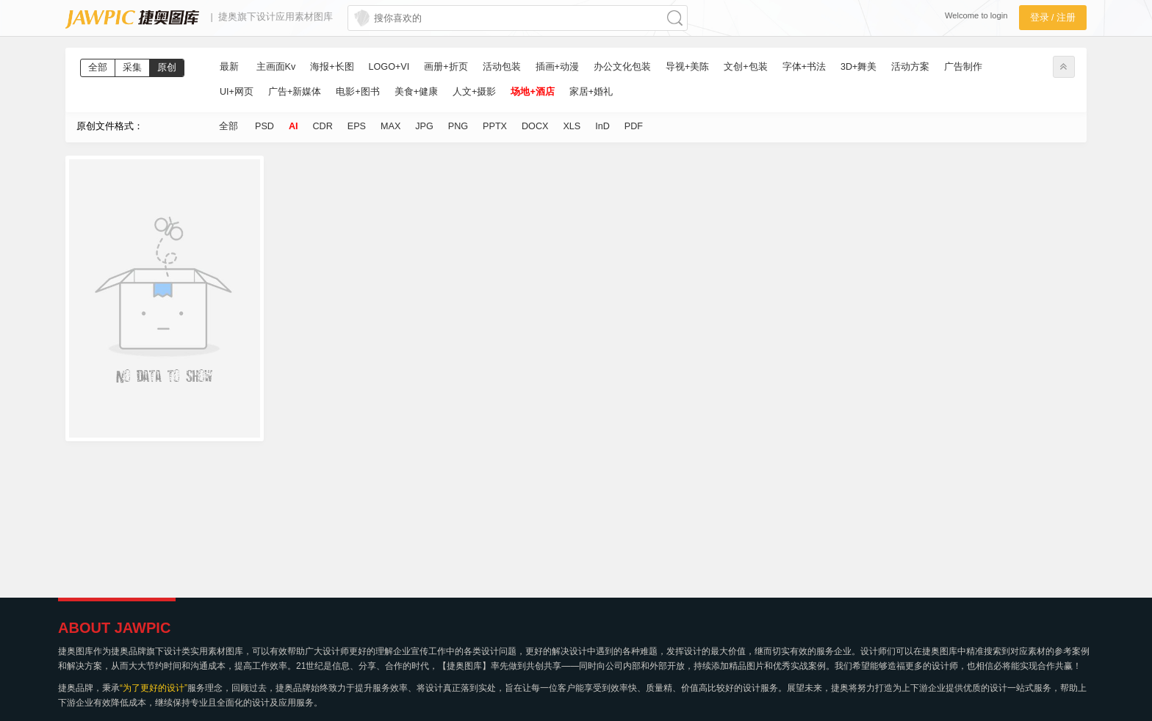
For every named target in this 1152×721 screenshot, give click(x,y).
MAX (390, 126)
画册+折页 (445, 67)
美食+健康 (416, 92)
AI (293, 126)
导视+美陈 (687, 67)
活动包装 (502, 67)
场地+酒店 (532, 92)
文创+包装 (745, 67)
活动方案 (910, 67)
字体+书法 (804, 67)
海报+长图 (331, 67)
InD (602, 126)
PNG (458, 126)
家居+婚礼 (591, 92)
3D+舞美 (858, 67)
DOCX (535, 126)
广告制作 (963, 67)
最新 (229, 67)
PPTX (495, 126)
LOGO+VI (389, 67)
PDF (633, 126)
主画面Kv (276, 67)
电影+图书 (357, 92)
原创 (166, 67)
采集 (132, 67)
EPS (357, 126)
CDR (323, 126)
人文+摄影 (474, 92)
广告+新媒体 (294, 92)
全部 (97, 67)
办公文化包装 (622, 67)
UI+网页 (236, 92)
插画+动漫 (557, 67)
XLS (571, 126)
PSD (264, 126)
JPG (424, 126)
